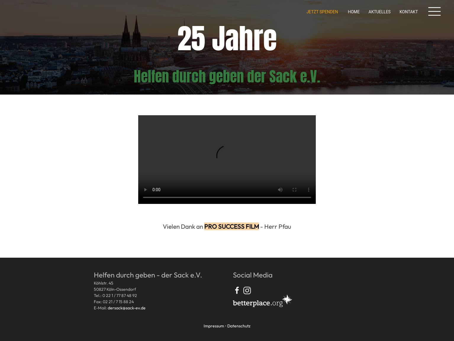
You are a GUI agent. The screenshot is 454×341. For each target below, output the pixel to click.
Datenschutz (238, 326)
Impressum (214, 326)
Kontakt (409, 11)
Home (354, 11)
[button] (434, 12)
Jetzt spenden (322, 11)
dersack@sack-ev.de (127, 308)
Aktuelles (379, 11)
